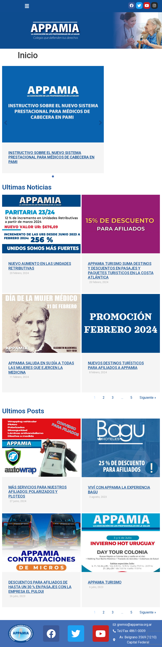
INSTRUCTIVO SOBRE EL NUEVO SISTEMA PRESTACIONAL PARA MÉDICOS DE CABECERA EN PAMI (51, 157)
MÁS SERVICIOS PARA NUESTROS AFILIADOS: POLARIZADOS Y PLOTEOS (37, 491)
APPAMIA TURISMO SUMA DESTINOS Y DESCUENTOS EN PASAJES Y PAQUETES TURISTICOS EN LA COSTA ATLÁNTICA (121, 270)
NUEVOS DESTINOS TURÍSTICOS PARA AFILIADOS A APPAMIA (116, 365)
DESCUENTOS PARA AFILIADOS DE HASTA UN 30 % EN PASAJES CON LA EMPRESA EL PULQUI (40, 586)
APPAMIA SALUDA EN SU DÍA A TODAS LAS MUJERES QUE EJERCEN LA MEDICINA (41, 367)
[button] (5, 122)
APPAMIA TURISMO (105, 582)
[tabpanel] (53, 119)
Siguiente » (148, 398)
